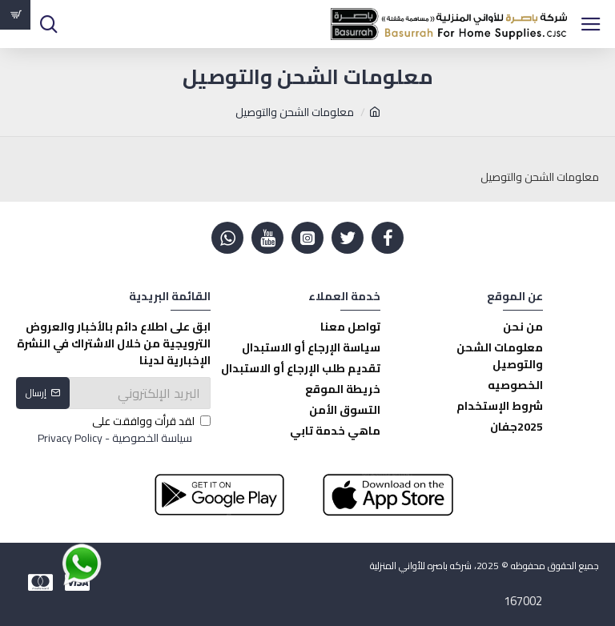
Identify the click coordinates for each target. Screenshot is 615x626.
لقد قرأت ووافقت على (123, 430)
